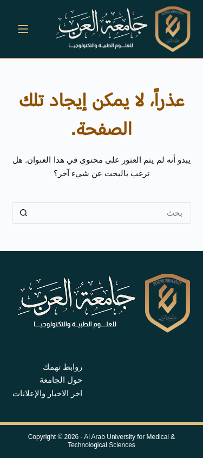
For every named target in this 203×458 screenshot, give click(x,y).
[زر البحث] (23, 213)
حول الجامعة (61, 379)
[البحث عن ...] (112, 213)
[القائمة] (23, 29)
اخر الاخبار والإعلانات (47, 393)
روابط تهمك (62, 366)
